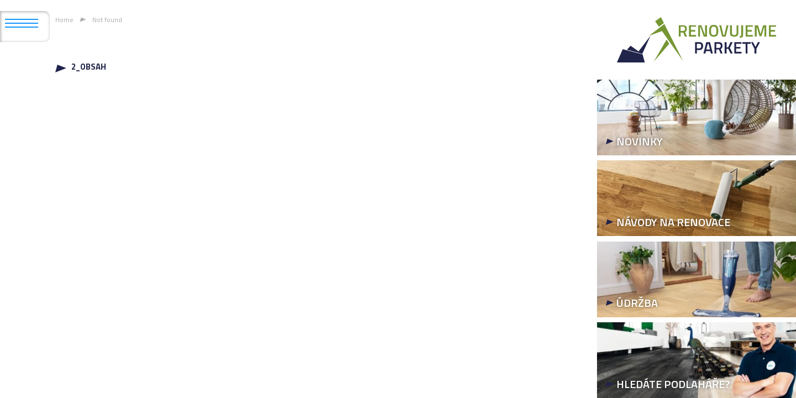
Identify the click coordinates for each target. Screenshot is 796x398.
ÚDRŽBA (637, 302)
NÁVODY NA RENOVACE (673, 222)
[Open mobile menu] (21, 23)
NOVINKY (639, 141)
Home (64, 19)
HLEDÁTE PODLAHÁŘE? (673, 383)
